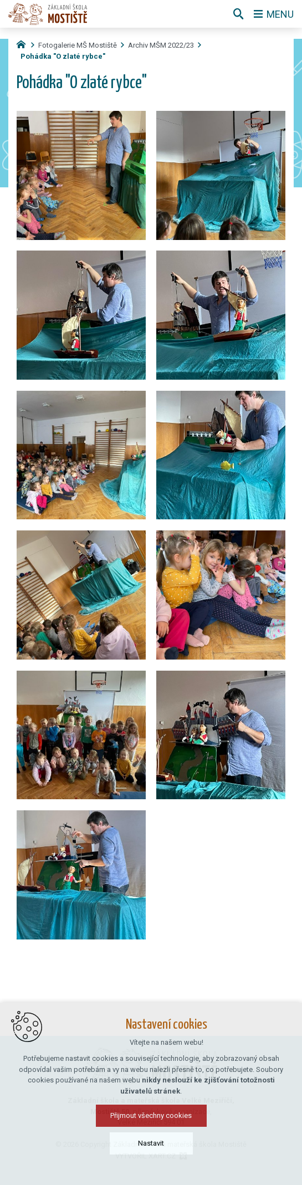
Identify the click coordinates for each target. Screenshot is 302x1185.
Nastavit (151, 1143)
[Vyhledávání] (238, 13)
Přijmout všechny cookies (151, 1115)
